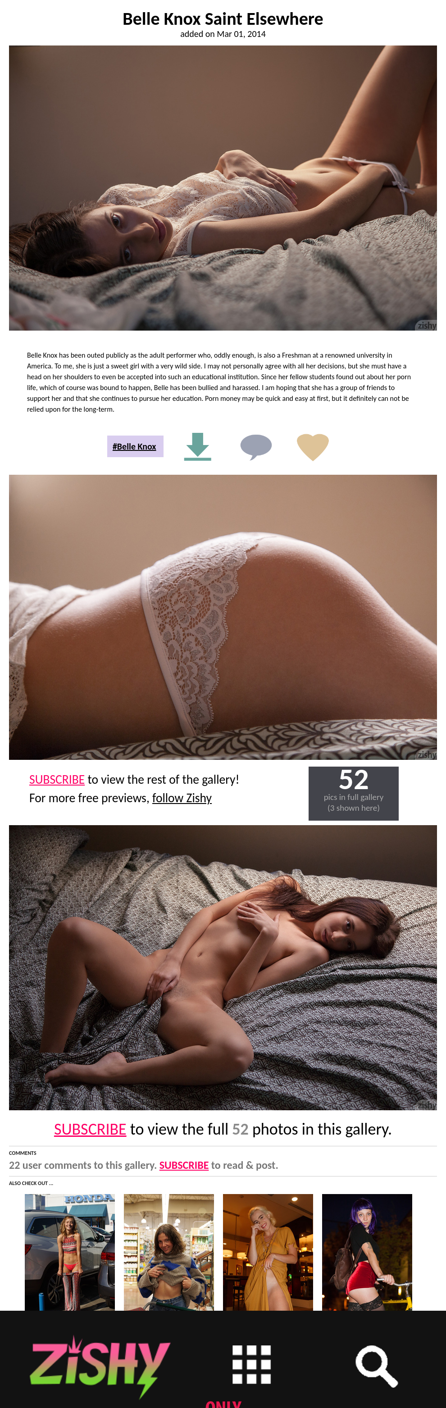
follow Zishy (182, 797)
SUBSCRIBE (57, 779)
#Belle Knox (134, 446)
